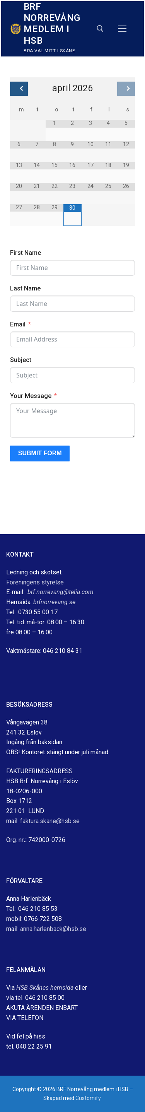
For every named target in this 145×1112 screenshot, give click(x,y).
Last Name (25, 288)
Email (18, 324)
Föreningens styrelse (35, 582)
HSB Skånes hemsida (44, 987)
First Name (25, 252)
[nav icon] (122, 28)
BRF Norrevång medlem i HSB (52, 23)
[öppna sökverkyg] (100, 28)
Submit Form (40, 453)
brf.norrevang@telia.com (60, 592)
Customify (88, 1098)
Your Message (30, 396)
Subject (20, 360)
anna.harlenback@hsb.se (53, 929)
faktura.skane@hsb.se (50, 821)
